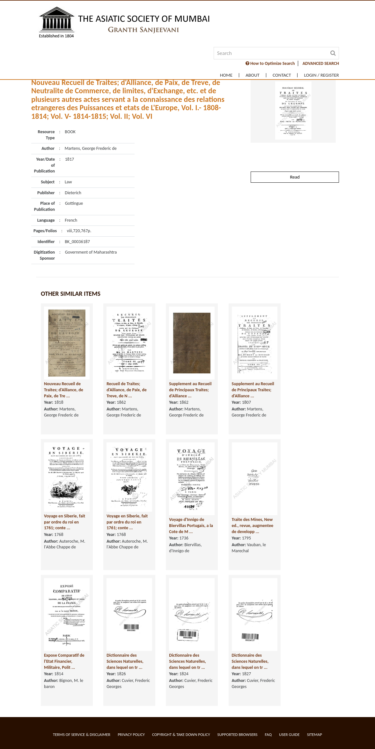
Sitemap (314, 734)
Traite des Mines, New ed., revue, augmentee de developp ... (253, 526)
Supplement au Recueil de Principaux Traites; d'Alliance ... (190, 390)
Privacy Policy (131, 734)
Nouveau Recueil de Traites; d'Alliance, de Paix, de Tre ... (63, 390)
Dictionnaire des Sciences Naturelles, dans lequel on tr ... (125, 662)
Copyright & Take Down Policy (181, 734)
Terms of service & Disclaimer (81, 734)
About (253, 75)
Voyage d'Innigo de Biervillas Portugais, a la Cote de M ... (191, 526)
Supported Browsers (237, 734)
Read (294, 177)
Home (226, 75)
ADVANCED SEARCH (321, 63)
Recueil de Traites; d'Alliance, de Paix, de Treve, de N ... (127, 390)
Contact (282, 75)
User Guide (289, 734)
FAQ (268, 734)
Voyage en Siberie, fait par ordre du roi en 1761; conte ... (64, 522)
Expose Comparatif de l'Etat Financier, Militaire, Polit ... (64, 662)
